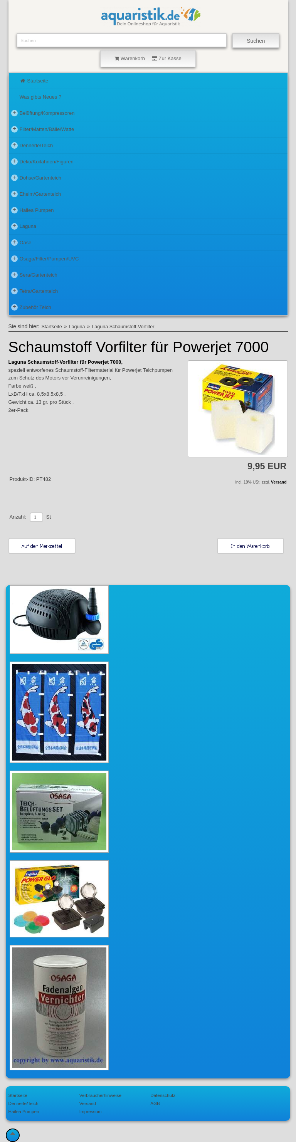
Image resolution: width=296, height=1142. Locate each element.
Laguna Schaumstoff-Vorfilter (123, 326)
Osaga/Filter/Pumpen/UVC (45, 258)
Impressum (90, 1111)
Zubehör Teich (31, 307)
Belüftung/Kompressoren (43, 113)
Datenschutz (162, 1095)
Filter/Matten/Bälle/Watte (42, 129)
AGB (155, 1103)
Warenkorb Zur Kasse (148, 58)
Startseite (34, 81)
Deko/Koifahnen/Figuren (42, 161)
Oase (21, 242)
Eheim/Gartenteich (36, 194)
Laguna (23, 226)
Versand (278, 482)
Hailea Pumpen (32, 210)
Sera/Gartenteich (34, 274)
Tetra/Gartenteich (34, 291)
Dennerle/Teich (32, 145)
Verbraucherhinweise (100, 1095)
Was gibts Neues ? (41, 97)
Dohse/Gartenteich (36, 177)
